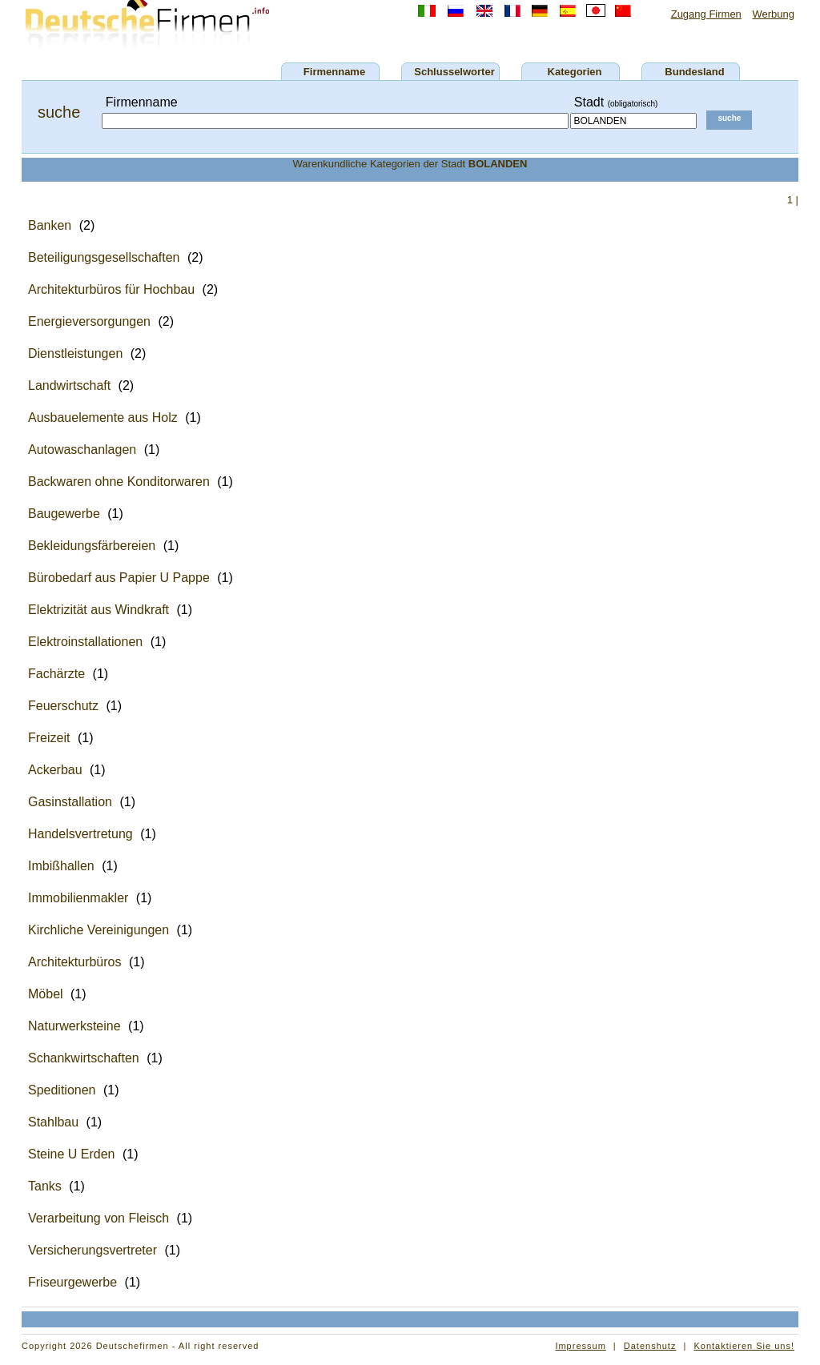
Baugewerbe (64, 513)
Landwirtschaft (69, 385)
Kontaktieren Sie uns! (743, 1346)
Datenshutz (650, 1346)
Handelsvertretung (80, 834)
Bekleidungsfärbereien (91, 545)
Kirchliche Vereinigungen (98, 930)
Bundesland (694, 72)
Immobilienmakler (78, 898)
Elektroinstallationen (85, 641)
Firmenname (334, 72)
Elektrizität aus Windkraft (98, 609)
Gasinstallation (70, 802)
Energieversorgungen (89, 321)
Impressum (580, 1346)
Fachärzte (56, 673)
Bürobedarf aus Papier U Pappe (119, 577)
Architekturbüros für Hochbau (111, 289)
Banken (49, 225)
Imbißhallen (61, 866)
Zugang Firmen (706, 14)
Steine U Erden (71, 1154)
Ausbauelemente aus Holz (103, 417)
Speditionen (62, 1090)
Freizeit (49, 738)
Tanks (45, 1186)
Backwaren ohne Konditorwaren (119, 481)
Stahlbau (53, 1122)
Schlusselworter (454, 72)
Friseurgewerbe (72, 1282)
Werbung (773, 14)
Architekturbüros (75, 962)
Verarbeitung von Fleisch (98, 1218)
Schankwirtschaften (83, 1058)
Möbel (45, 994)
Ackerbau (55, 770)
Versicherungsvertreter (92, 1250)
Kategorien (575, 72)
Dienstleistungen (75, 353)
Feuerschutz (63, 706)
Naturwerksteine (74, 1026)
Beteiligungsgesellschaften (103, 257)
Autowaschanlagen (82, 449)
